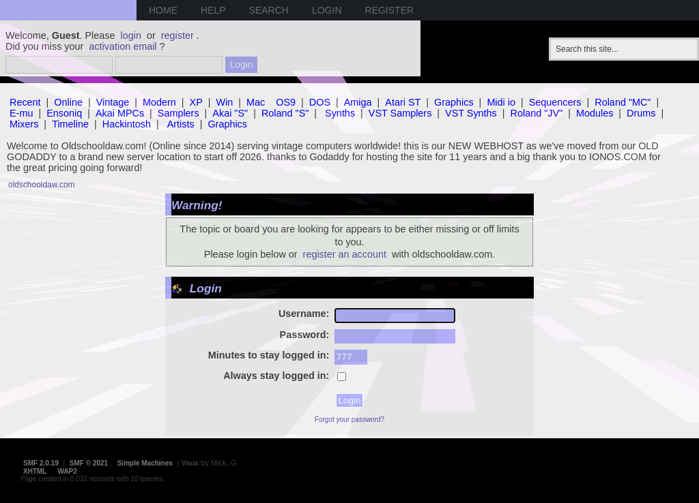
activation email (122, 46)
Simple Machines (145, 463)
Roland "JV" (537, 113)
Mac (255, 102)
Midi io (501, 102)
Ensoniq (64, 113)
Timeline (70, 124)
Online (68, 102)
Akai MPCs (120, 113)
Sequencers (555, 102)
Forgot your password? (349, 419)
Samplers (178, 113)
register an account (344, 254)
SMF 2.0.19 (41, 463)
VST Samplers (400, 113)
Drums (641, 113)
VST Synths (471, 113)
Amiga (358, 102)
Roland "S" (285, 113)
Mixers (24, 124)
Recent (25, 102)
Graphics (454, 102)
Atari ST (402, 102)
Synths (340, 113)
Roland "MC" (623, 102)
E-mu (21, 113)
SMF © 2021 (89, 463)
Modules (594, 113)
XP (196, 102)
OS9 (286, 102)
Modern (159, 102)
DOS (319, 102)
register (177, 35)
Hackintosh (126, 124)
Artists (181, 124)
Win (224, 102)
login (131, 35)
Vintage (113, 102)
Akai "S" (230, 113)
